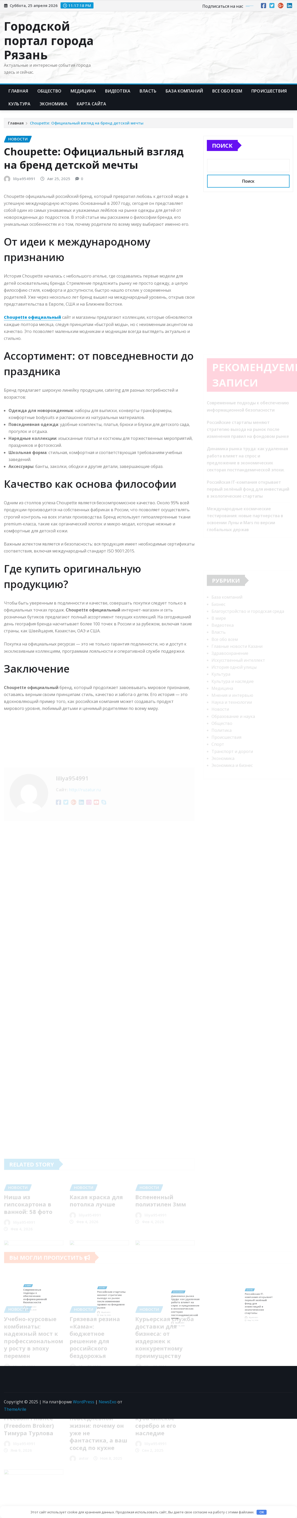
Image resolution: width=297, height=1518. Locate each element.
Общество (49, 91)
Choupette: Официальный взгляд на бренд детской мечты (86, 122)
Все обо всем (227, 91)
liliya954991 (24, 178)
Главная (18, 91)
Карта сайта (91, 104)
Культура (19, 104)
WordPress (83, 1402)
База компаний (184, 91)
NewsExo (107, 1402)
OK (261, 1512)
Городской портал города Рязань (49, 40)
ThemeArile (15, 1409)
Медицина (83, 91)
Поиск (222, 145)
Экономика (53, 104)
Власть (148, 91)
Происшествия (269, 91)
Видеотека (117, 91)
